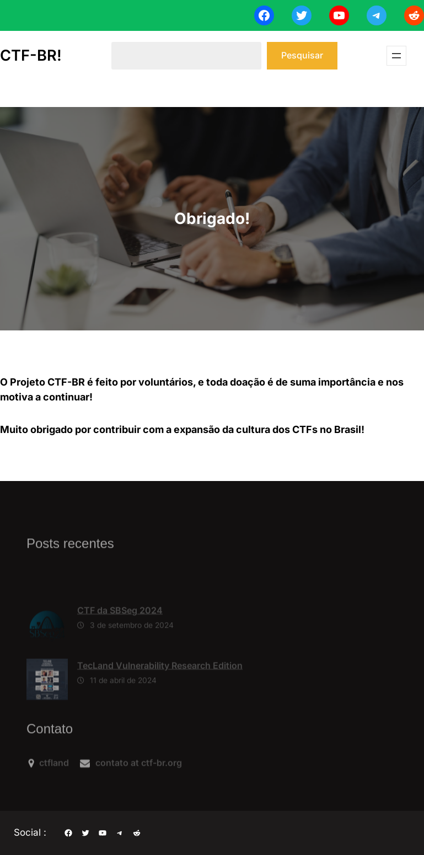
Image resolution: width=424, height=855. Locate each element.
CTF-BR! (31, 55)
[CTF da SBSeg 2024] (47, 643)
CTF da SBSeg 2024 (120, 626)
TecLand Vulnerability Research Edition (160, 681)
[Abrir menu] (396, 56)
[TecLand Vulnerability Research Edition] (47, 698)
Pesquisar (302, 55)
